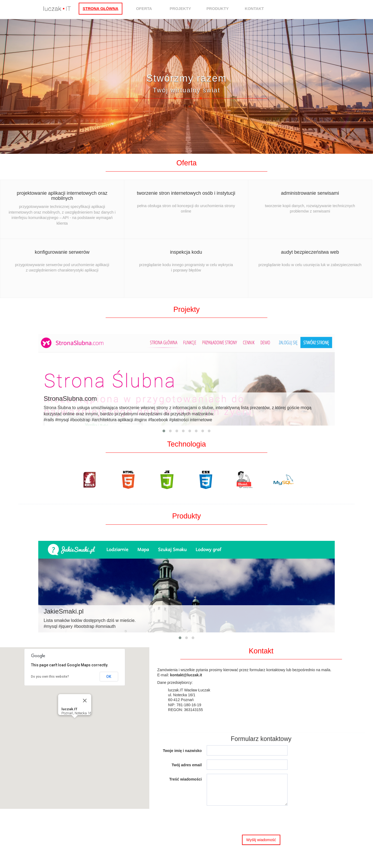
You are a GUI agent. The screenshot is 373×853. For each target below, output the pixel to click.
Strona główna (108, 8)
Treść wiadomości (185, 779)
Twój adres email (187, 765)
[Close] (84, 700)
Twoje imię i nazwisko (182, 750)
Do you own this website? (50, 676)
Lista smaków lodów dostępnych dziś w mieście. (186, 618)
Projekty (188, 8)
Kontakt (262, 8)
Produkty (225, 8)
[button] (74, 723)
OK (108, 676)
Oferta (152, 8)
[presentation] (248, 820)
